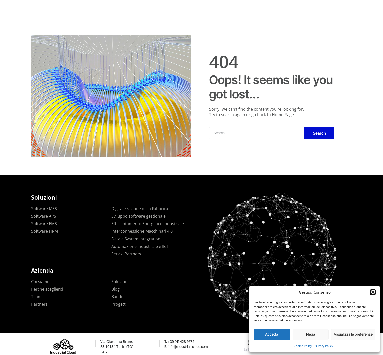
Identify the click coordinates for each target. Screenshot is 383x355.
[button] (372, 292)
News (204, 8)
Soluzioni (161, 8)
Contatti (224, 8)
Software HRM (44, 231)
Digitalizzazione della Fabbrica (139, 208)
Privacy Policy (323, 346)
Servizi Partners (126, 254)
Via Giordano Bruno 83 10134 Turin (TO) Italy (116, 346)
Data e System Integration (135, 239)
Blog (115, 289)
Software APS (43, 216)
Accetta (271, 334)
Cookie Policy (303, 346)
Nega (310, 334)
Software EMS (44, 223)
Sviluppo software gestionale (138, 216)
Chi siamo (40, 281)
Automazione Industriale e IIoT (140, 246)
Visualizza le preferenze (353, 334)
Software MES (44, 208)
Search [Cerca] (319, 133)
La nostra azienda (130, 8)
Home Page (283, 114)
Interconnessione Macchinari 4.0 (142, 231)
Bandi (116, 296)
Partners (39, 304)
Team (36, 296)
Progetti (184, 8)
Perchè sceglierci (47, 289)
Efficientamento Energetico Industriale (147, 223)
